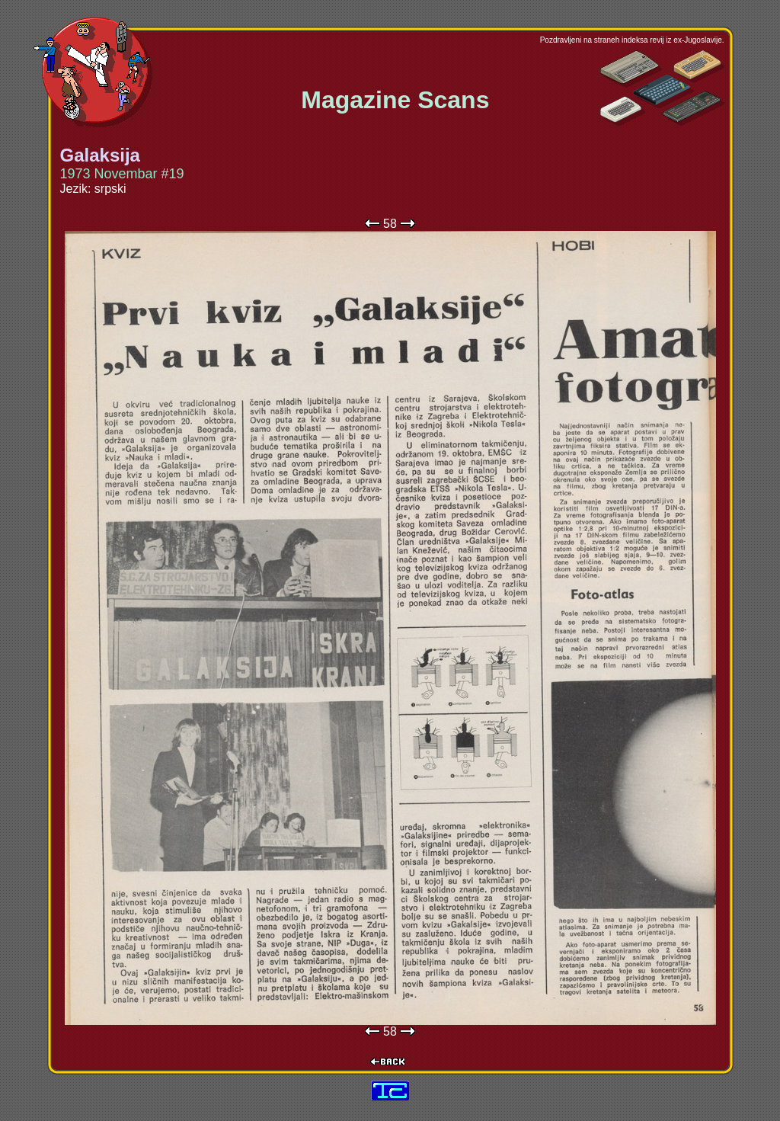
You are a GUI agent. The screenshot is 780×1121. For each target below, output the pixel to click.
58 (390, 223)
